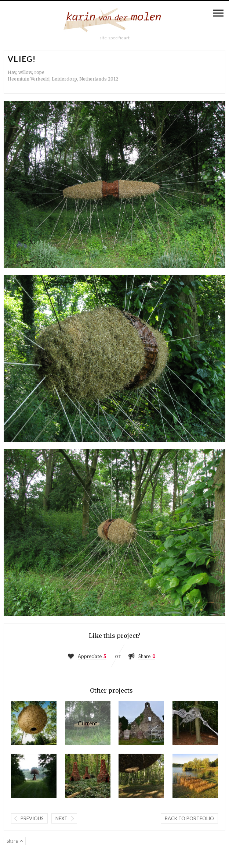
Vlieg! (87, 723)
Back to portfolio (189, 818)
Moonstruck (34, 723)
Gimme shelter (141, 723)
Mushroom (34, 776)
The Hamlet (87, 776)
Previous (32, 818)
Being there (141, 776)
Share (144, 656)
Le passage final (195, 776)
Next (61, 818)
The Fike (195, 723)
